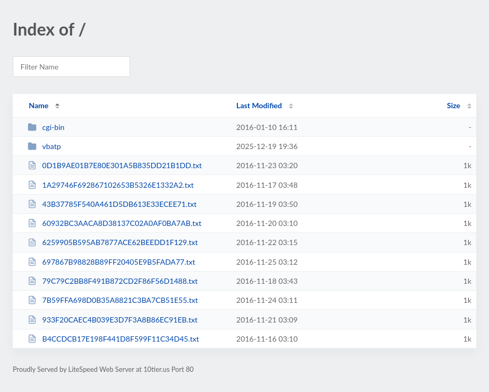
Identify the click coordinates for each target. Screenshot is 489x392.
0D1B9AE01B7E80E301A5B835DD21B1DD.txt (115, 165)
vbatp (44, 146)
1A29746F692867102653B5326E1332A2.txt (111, 184)
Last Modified (259, 105)
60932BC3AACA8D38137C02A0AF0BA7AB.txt (114, 223)
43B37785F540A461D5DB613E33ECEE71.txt (112, 203)
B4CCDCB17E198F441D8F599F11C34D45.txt (113, 338)
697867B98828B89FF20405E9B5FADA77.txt (111, 261)
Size (453, 105)
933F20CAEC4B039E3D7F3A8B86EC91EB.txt (113, 319)
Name (38, 105)
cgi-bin (46, 127)
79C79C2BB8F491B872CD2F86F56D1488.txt (113, 280)
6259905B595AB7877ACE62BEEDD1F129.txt (113, 242)
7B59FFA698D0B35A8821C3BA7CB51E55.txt (113, 299)
